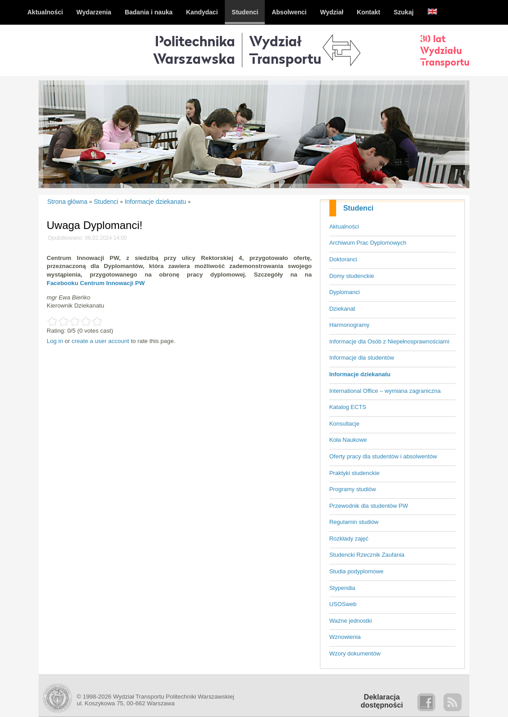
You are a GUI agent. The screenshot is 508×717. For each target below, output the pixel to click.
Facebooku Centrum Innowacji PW (96, 283)
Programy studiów (352, 489)
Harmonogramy (349, 324)
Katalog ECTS (347, 407)
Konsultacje (344, 423)
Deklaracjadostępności (382, 701)
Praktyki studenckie (354, 473)
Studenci (358, 208)
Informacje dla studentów (361, 357)
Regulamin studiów (354, 522)
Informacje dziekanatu (360, 374)
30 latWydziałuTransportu (444, 50)
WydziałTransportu (285, 49)
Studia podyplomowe (356, 571)
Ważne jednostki (350, 620)
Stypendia (342, 588)
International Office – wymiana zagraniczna (385, 390)
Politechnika (194, 49)
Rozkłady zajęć (348, 538)
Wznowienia (345, 636)
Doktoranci (343, 259)
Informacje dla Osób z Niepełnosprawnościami (389, 341)
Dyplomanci (344, 292)
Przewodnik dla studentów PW (368, 505)
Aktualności (344, 226)
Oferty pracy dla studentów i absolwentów (383, 456)
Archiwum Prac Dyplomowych (368, 242)
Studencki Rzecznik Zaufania (367, 554)
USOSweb (343, 604)
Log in (55, 341)
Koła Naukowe (348, 439)
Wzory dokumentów (355, 653)
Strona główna (67, 201)
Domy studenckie (351, 276)
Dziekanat (342, 308)
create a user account (100, 341)
